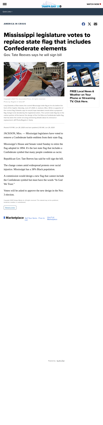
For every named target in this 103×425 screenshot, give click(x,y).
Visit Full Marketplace (52, 218)
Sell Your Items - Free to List (35, 219)
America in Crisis (15, 23)
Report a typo (10, 207)
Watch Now (94, 4)
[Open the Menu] (4, 4)
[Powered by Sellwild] (60, 361)
